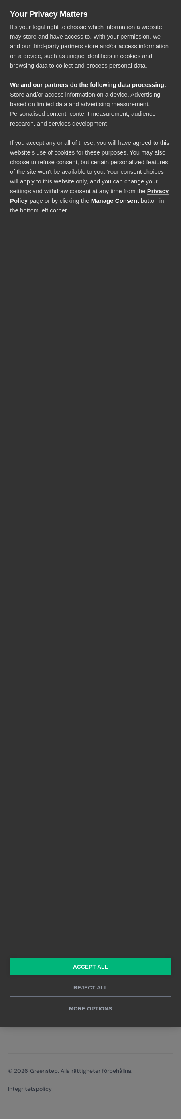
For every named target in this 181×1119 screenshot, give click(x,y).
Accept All (90, 967)
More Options (90, 1009)
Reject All (90, 988)
